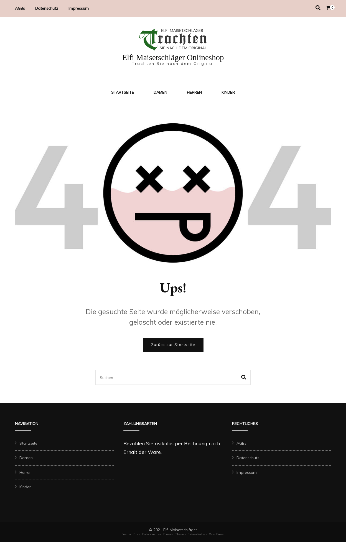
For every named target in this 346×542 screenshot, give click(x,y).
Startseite (122, 92)
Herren (194, 92)
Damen (160, 92)
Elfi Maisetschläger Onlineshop (173, 57)
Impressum (78, 8)
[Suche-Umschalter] (318, 8)
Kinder (228, 92)
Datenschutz (46, 8)
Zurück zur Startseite (173, 344)
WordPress (216, 534)
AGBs (20, 8)
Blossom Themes (174, 534)
